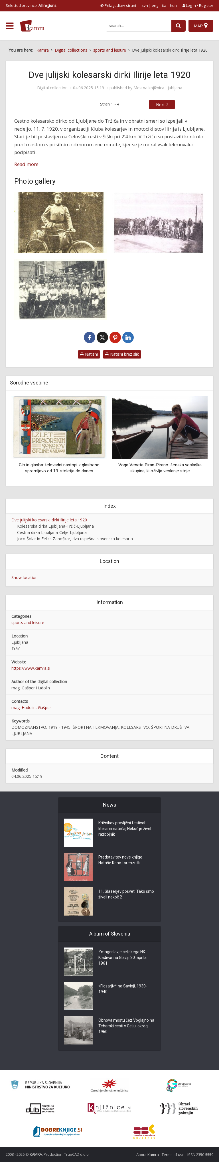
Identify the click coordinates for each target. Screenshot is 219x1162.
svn (145, 5)
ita (164, 5)
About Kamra (147, 1154)
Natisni (89, 354)
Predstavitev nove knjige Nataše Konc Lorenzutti (120, 860)
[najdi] (178, 26)
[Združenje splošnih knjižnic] (144, 1131)
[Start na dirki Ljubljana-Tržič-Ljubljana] (158, 222)
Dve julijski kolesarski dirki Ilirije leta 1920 (49, 520)
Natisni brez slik (122, 354)
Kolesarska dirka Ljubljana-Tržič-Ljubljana (55, 526)
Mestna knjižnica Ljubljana (157, 87)
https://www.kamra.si (30, 668)
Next (160, 104)
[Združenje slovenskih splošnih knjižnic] (109, 1108)
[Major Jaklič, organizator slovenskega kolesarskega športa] (60, 222)
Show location (24, 577)
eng (155, 5)
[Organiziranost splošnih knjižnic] (109, 1085)
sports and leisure (27, 622)
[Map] (200, 26)
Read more (26, 164)
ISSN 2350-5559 (200, 1154)
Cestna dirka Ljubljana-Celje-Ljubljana (52, 532)
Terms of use (173, 1154)
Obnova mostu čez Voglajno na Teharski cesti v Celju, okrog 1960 (126, 1026)
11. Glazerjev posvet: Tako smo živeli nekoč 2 (126, 894)
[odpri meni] (9, 26)
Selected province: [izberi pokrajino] (31, 5)
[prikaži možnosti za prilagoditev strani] (118, 5)
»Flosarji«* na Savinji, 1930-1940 (122, 989)
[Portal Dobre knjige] (57, 1131)
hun (173, 5)
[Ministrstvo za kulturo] (40, 1086)
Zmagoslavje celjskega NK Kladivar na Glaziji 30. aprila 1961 (122, 957)
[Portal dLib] (40, 1109)
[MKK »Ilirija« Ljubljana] (60, 290)
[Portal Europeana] (178, 1085)
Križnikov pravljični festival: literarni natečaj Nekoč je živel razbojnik (124, 829)
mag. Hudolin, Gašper (31, 707)
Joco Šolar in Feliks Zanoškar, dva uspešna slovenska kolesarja (75, 538)
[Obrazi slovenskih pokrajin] (178, 1109)
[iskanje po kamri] (138, 26)
